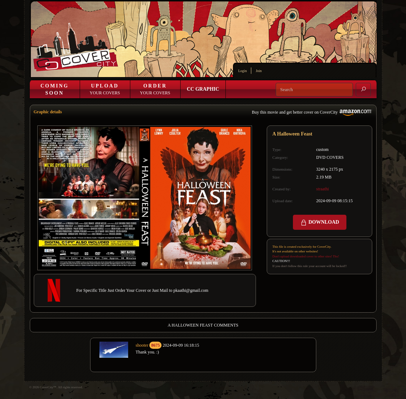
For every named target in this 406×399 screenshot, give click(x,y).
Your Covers (105, 89)
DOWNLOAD (319, 222)
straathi (322, 188)
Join (259, 71)
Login (242, 71)
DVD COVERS (330, 157)
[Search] (314, 89)
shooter (142, 345)
